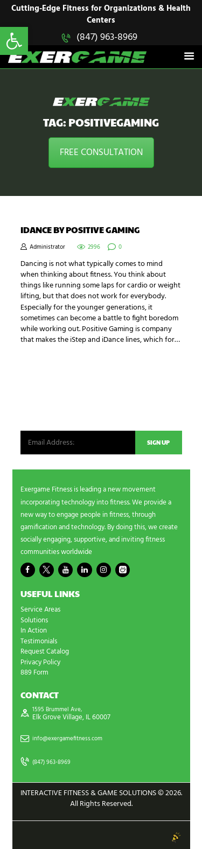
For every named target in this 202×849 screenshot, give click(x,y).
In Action (33, 630)
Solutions (34, 620)
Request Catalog (44, 651)
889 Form (34, 672)
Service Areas (40, 609)
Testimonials (38, 641)
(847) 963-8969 (106, 37)
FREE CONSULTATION (101, 152)
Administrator (47, 247)
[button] (14, 41)
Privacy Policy (40, 662)
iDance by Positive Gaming (80, 230)
